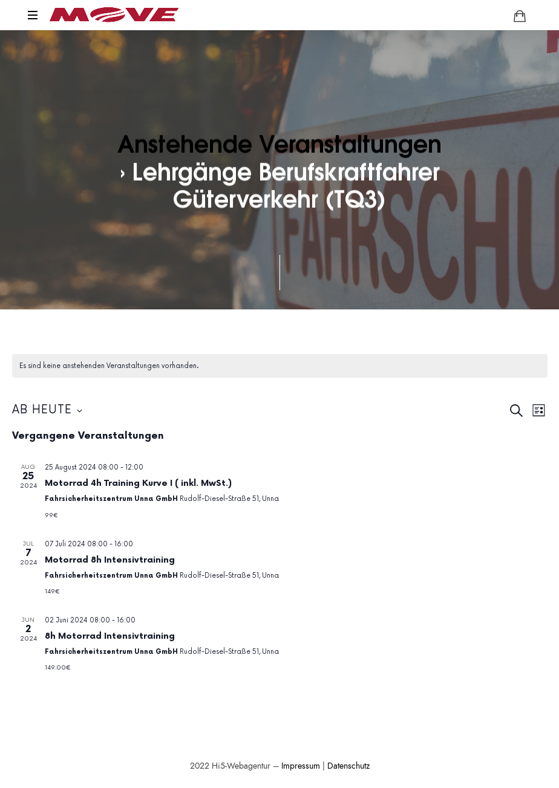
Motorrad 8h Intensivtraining (110, 560)
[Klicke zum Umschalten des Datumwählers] (47, 410)
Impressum (300, 766)
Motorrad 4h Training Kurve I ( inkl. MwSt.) (138, 483)
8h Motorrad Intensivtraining (110, 636)
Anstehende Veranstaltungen (279, 143)
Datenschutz (348, 766)
